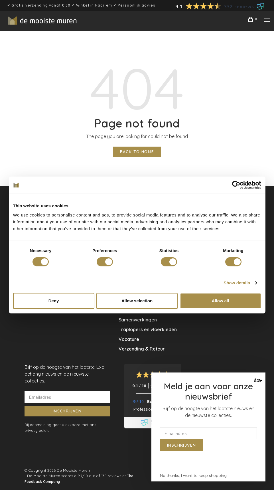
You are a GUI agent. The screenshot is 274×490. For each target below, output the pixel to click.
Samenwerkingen (138, 320)
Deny (53, 300)
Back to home (137, 151)
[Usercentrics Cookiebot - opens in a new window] (236, 185)
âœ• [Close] (257, 380)
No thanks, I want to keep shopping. (194, 475)
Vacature (129, 339)
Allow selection (137, 300)
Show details (237, 282)
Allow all (220, 300)
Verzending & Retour (142, 349)
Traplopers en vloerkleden (148, 329)
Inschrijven (67, 411)
